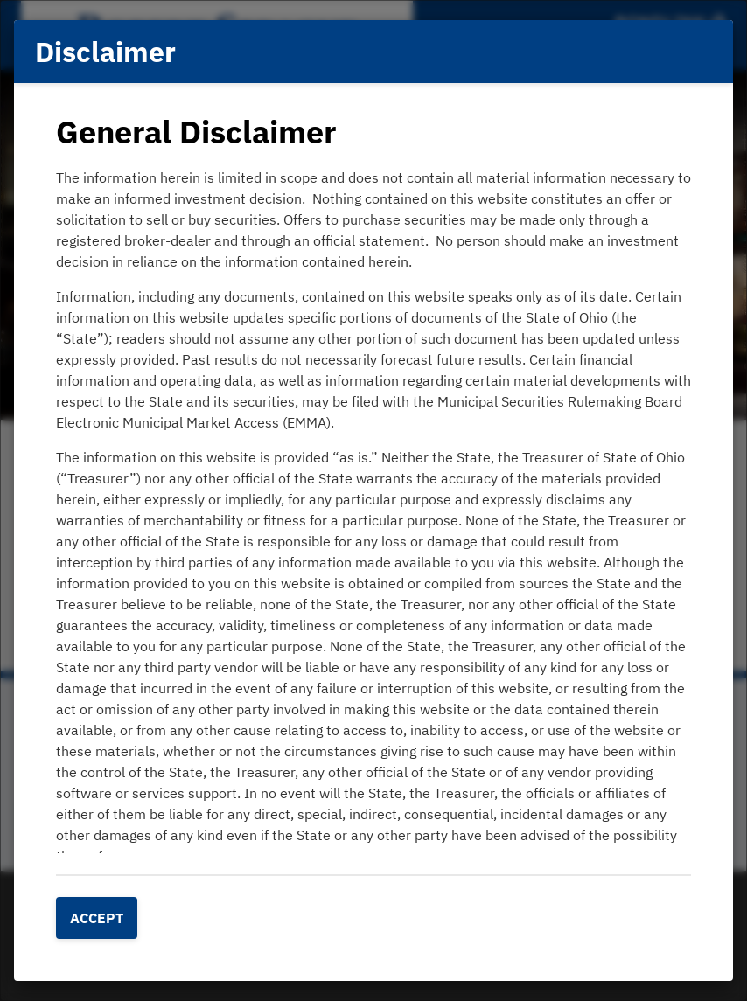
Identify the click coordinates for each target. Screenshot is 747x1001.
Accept (96, 918)
